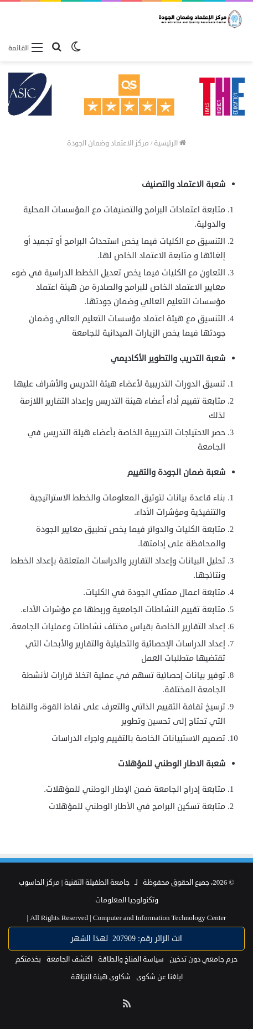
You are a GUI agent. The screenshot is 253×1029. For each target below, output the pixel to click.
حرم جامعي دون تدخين (203, 959)
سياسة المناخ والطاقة (131, 959)
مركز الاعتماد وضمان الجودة (108, 143)
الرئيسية (170, 143)
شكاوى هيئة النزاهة (101, 977)
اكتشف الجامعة (69, 959)
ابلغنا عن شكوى (159, 977)
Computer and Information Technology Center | (126, 918)
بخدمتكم (28, 959)
